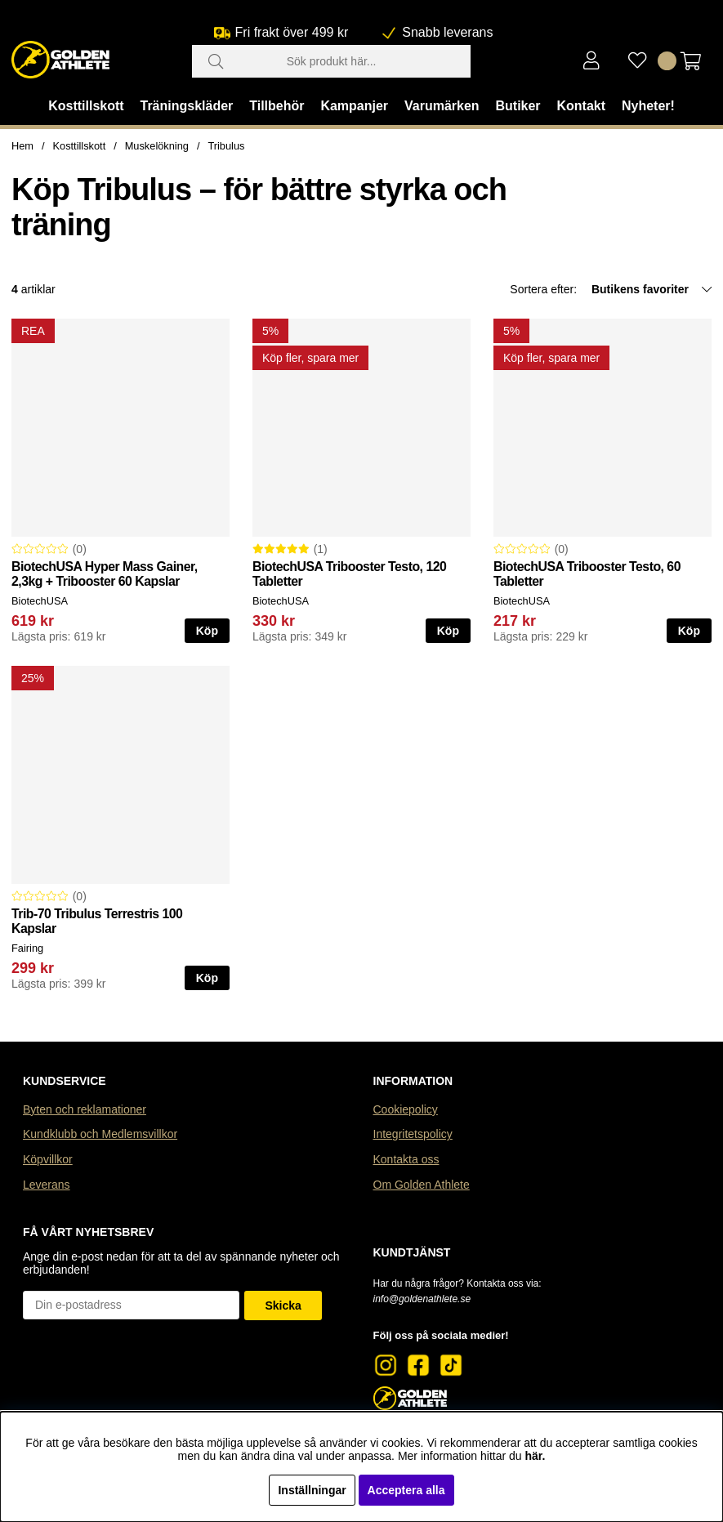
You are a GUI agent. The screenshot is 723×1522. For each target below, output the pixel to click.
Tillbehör (276, 106)
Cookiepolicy (405, 1109)
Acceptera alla (406, 1490)
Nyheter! (648, 106)
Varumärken (442, 106)
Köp (207, 630)
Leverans (46, 1184)
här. (535, 1455)
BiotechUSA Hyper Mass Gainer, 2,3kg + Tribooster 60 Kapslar (104, 574)
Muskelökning (157, 146)
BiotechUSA (39, 601)
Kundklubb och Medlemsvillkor (100, 1133)
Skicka (283, 1305)
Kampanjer (354, 106)
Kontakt (580, 106)
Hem (22, 146)
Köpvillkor (48, 1159)
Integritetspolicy (413, 1133)
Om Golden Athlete (421, 1184)
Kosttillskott (85, 106)
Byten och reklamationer (84, 1109)
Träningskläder (187, 106)
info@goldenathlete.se (422, 1299)
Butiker (517, 106)
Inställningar (312, 1490)
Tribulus (226, 146)
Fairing (27, 948)
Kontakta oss (406, 1159)
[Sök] (331, 61)
